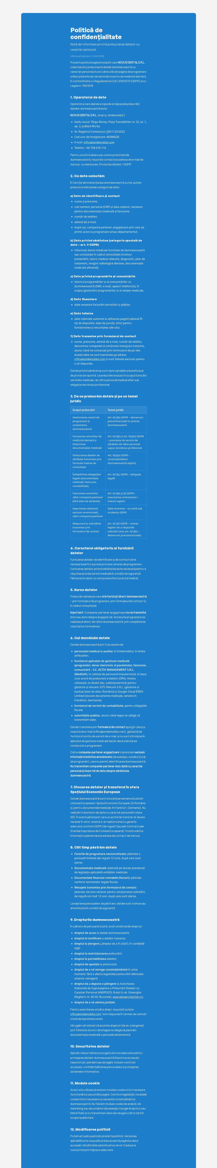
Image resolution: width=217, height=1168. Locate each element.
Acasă (140, 6)
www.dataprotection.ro (128, 997)
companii (160, 6)
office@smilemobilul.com (99, 142)
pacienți (181, 6)
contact (202, 6)
